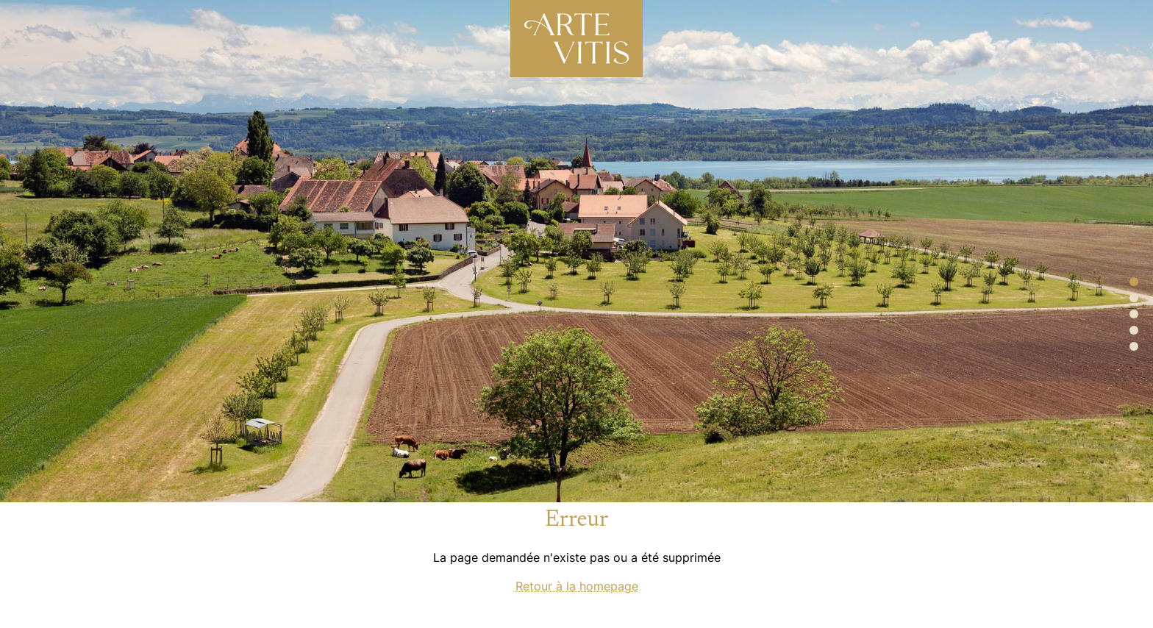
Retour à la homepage (576, 586)
